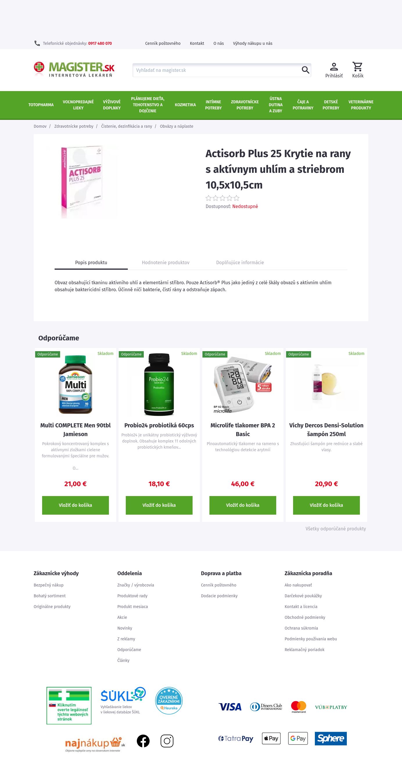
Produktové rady (132, 558)
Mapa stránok (335, 753)
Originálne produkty (52, 569)
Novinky (124, 590)
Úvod (313, 753)
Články (123, 623)
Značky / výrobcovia (135, 547)
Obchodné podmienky (305, 579)
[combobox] (221, 33)
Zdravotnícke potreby (245, 67)
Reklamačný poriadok (304, 612)
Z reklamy (126, 601)
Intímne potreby (213, 67)
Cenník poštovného (163, 5)
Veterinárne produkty (361, 67)
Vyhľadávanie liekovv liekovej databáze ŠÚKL (123, 663)
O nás (218, 5)
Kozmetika (185, 67)
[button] (357, 32)
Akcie (122, 579)
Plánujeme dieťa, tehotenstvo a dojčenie (147, 67)
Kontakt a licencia (301, 569)
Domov (40, 88)
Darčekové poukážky (303, 558)
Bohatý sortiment (50, 558)
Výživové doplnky (112, 67)
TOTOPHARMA (41, 67)
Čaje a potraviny (303, 67)
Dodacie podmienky (219, 558)
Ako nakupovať (298, 547)
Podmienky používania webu (311, 601)
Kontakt (197, 5)
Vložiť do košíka (75, 467)
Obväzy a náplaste (176, 88)
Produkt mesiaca (132, 569)
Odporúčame (129, 612)
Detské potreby (331, 67)
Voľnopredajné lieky (78, 67)
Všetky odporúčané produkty (336, 491)
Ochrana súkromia (301, 590)
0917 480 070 (100, 5)
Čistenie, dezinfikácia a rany (126, 88)
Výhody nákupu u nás (252, 5)
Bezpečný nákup (49, 547)
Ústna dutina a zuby (276, 67)
